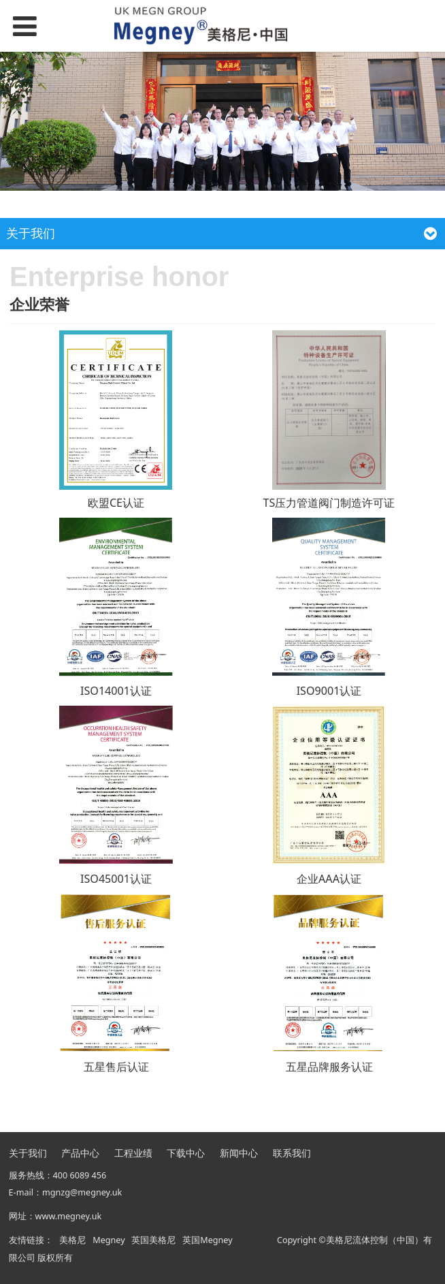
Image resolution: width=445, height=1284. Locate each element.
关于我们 (28, 1152)
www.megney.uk (68, 1216)
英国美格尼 (153, 1240)
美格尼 (72, 1240)
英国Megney (207, 1240)
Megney (109, 1240)
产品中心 (80, 1152)
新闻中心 (239, 1152)
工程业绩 (133, 1152)
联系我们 (292, 1152)
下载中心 (186, 1152)
